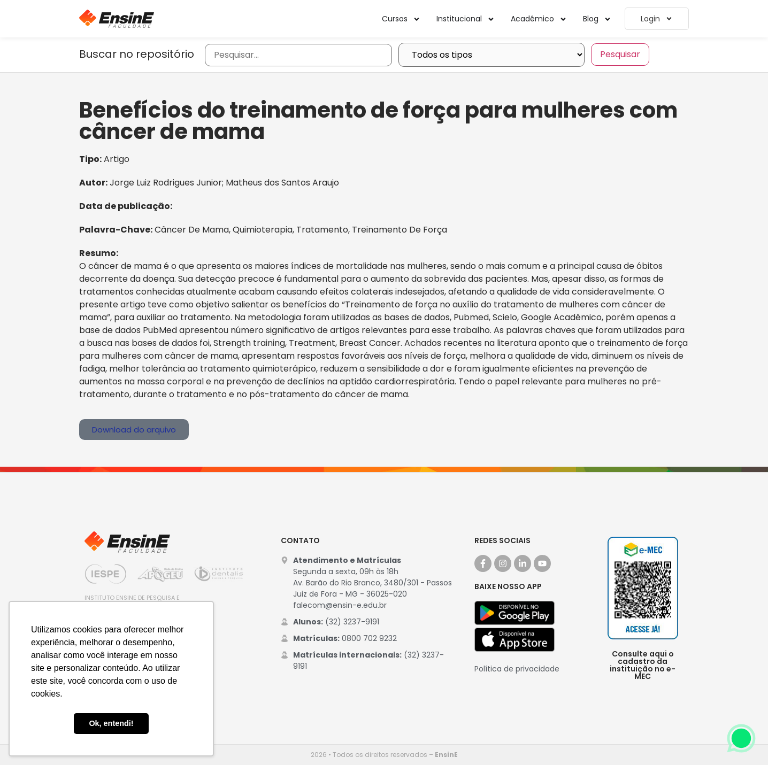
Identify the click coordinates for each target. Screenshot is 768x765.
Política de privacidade (516, 668)
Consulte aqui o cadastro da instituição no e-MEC (642, 665)
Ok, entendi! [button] (111, 723)
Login (657, 19)
